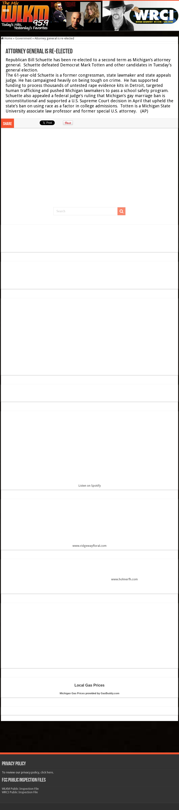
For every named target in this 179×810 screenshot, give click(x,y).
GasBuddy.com (110, 693)
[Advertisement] (89, 169)
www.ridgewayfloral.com (89, 524)
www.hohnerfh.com (124, 579)
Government (23, 38)
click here (47, 772)
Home (6, 38)
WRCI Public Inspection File (20, 792)
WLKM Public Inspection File (20, 788)
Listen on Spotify (89, 450)
